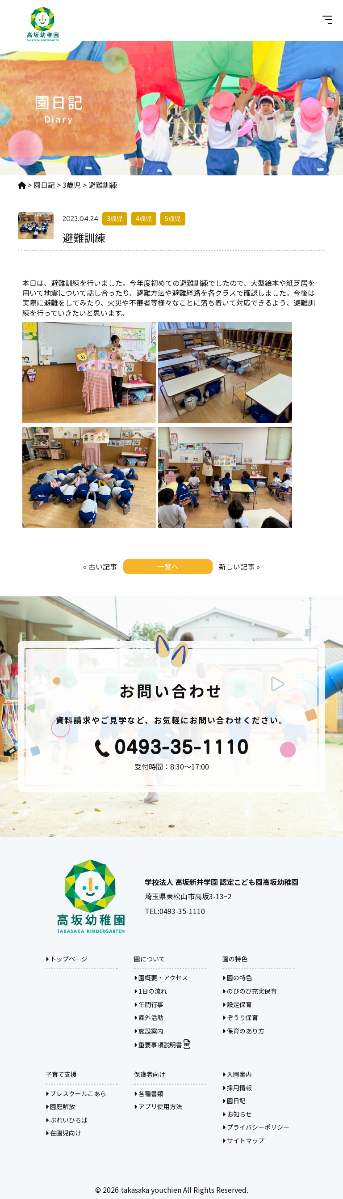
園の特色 (237, 977)
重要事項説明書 (162, 1044)
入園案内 (237, 1074)
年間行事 (148, 1004)
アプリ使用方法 (158, 1106)
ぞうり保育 (240, 1017)
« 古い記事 (100, 566)
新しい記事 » (239, 566)
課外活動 (148, 1017)
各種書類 (148, 1093)
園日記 (234, 1100)
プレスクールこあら (76, 1093)
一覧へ (168, 566)
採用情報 (237, 1087)
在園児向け (63, 1132)
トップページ (67, 958)
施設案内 (148, 1030)
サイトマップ (243, 1140)
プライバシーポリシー (255, 1126)
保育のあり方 (243, 1030)
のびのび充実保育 (249, 990)
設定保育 (237, 1004)
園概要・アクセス (161, 977)
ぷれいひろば (67, 1119)
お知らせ (237, 1114)
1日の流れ (150, 990)
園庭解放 (60, 1106)
